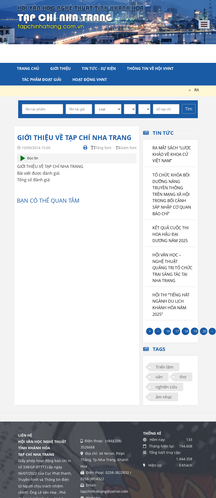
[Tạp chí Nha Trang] (80, 16)
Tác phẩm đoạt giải (41, 79)
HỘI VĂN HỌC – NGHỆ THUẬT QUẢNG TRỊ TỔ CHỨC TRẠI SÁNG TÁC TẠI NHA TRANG (172, 267)
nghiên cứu (166, 387)
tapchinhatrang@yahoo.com (104, 491)
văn (159, 377)
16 (168, 331)
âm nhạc (164, 397)
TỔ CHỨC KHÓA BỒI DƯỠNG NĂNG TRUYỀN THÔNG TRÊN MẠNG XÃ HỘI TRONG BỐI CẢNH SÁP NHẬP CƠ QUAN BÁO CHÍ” (171, 194)
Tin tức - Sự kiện (99, 68)
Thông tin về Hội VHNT (150, 68)
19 (195, 331)
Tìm (188, 109)
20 (204, 331)
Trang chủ (28, 68)
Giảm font (126, 147)
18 (186, 331)
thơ (183, 377)
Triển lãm (164, 367)
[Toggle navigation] (204, 24)
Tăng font (101, 147)
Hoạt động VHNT (89, 79)
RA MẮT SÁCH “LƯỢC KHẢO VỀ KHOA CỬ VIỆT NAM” (171, 154)
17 (177, 331)
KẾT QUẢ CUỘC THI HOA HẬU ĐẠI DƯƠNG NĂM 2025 (170, 234)
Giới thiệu (60, 68)
